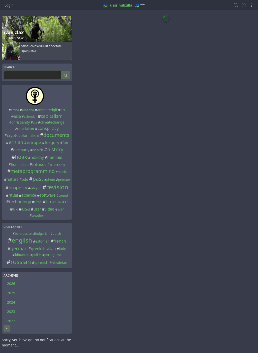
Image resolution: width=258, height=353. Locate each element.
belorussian (23, 233)
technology (20, 201)
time (38, 201)
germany (21, 150)
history (55, 149)
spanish (42, 262)
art (62, 109)
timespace (57, 201)
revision (57, 187)
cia (35, 122)
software (48, 195)
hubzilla (125, 5)
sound (63, 195)
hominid (54, 157)
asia (17, 116)
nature (13, 179)
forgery (52, 142)
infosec (39, 164)
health (38, 150)
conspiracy (48, 128)
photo (50, 180)
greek (36, 248)
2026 (11, 283)
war (61, 209)
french (59, 241)
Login (9, 5)
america (28, 110)
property (18, 188)
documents (56, 135)
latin (62, 248)
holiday (37, 157)
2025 (11, 292)
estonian (42, 241)
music (62, 172)
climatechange (52, 122)
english (22, 240)
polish (36, 255)
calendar (30, 116)
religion (36, 188)
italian (50, 248)
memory (57, 164)
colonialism (25, 129)
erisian (16, 142)
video (49, 209)
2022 (11, 320)
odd (25, 179)
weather (38, 215)
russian (20, 262)
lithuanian (21, 255)
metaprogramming (33, 171)
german (19, 248)
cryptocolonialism (23, 135)
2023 (11, 311)
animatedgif (47, 109)
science (29, 195)
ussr (113, 5)
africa (15, 110)
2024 (11, 302)
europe (34, 142)
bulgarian (42, 233)
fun (65, 142)
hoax (21, 156)
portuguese (53, 255)
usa (26, 208)
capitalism (52, 116)
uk (15, 209)
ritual (13, 195)
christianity (21, 122)
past (38, 178)
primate (64, 180)
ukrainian (59, 262)
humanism (19, 164)
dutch (56, 233)
